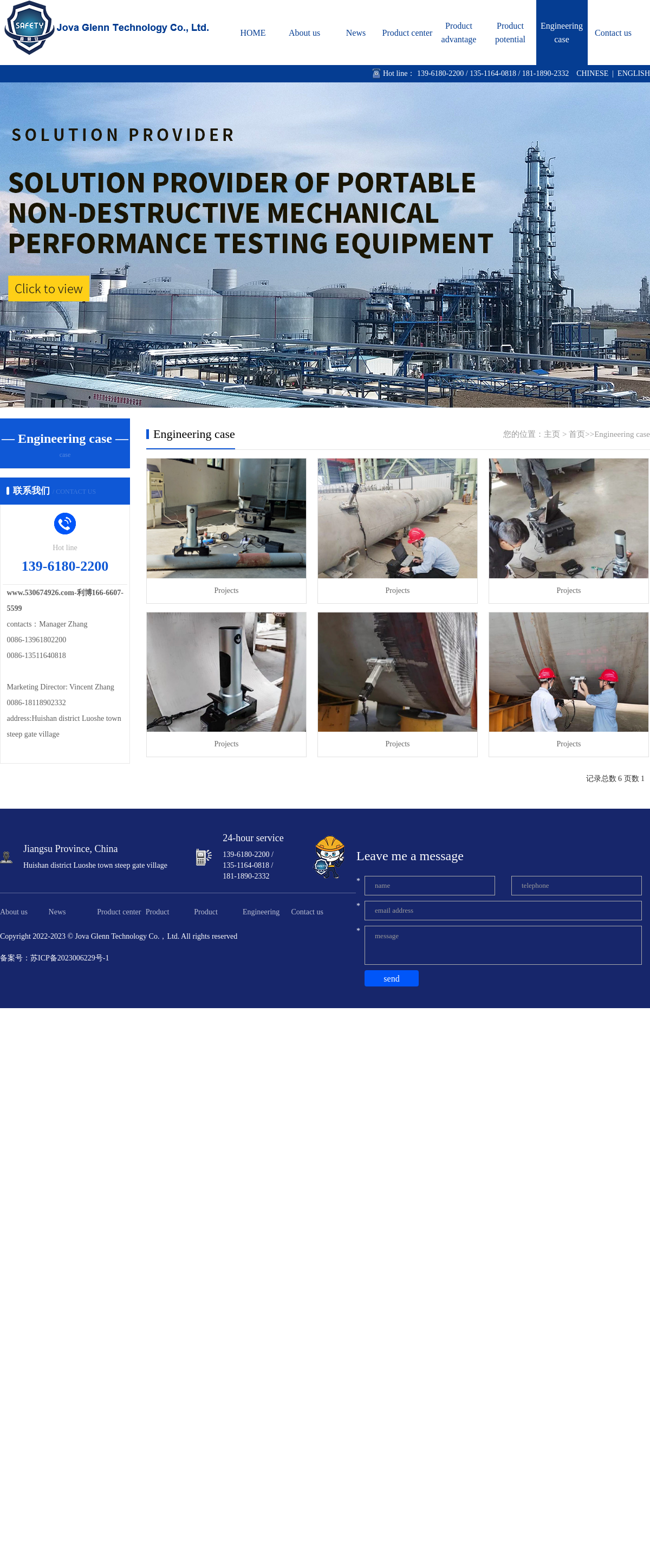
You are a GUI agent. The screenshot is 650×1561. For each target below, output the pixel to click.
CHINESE (592, 73)
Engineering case (562, 32)
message (503, 945)
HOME (252, 32)
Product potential (510, 32)
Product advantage (459, 32)
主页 (552, 434)
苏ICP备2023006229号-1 (69, 958)
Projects (226, 590)
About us (304, 32)
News (356, 32)
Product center (407, 32)
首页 (577, 434)
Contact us (613, 32)
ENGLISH (634, 73)
